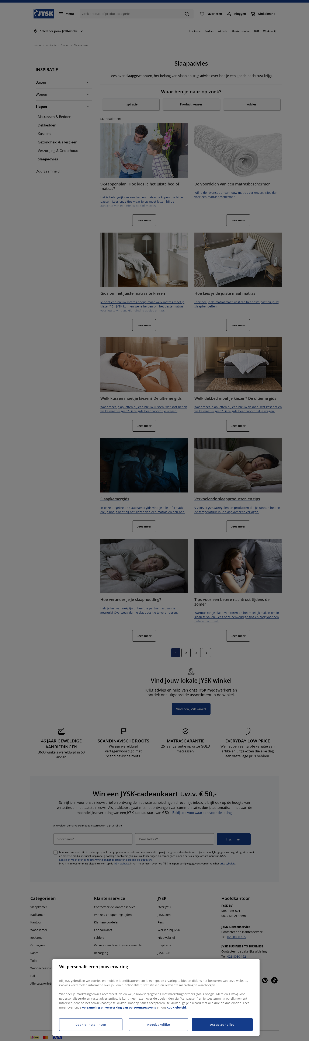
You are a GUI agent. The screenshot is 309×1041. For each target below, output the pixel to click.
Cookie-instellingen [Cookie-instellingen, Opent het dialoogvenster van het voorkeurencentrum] (91, 1025)
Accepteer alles (222, 1025)
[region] (156, 997)
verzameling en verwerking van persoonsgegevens (119, 1007)
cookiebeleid (176, 1007)
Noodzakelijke (158, 1025)
